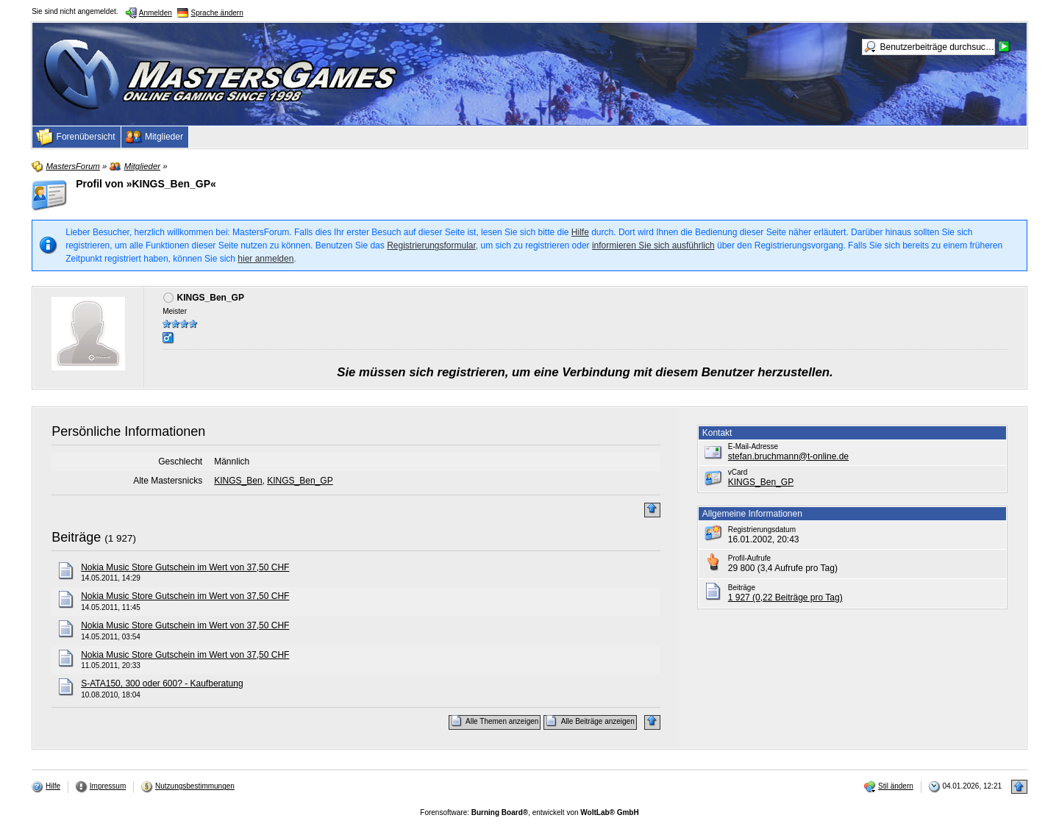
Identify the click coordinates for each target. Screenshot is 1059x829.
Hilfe (580, 232)
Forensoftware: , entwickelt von (529, 812)
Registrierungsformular (431, 245)
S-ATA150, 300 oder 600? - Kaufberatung (162, 683)
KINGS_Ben (238, 480)
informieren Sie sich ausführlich (653, 245)
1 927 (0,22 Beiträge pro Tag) (785, 597)
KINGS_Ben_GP (299, 480)
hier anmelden (265, 259)
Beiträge (76, 537)
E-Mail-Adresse (753, 446)
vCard (738, 472)
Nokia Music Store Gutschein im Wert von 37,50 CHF (185, 567)
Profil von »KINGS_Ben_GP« (146, 184)
